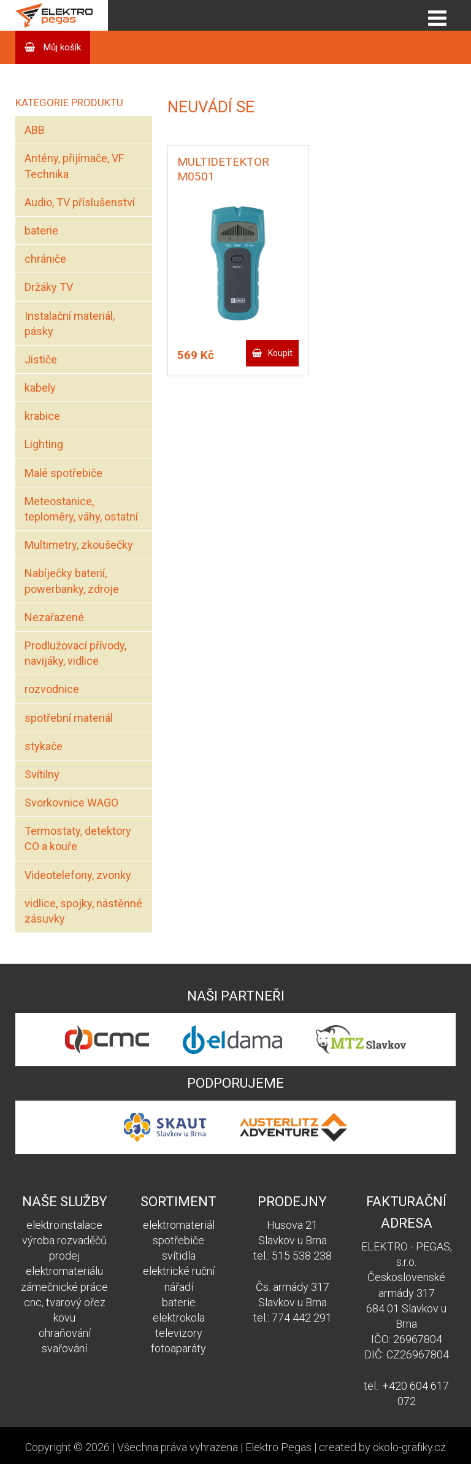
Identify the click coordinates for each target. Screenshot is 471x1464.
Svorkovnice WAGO (71, 802)
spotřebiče (178, 1240)
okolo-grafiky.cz (409, 1447)
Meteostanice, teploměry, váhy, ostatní (81, 509)
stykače (44, 746)
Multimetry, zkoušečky (79, 544)
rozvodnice (52, 689)
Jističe (41, 359)
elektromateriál (179, 1224)
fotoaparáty (178, 1348)
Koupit (280, 353)
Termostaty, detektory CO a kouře (78, 838)
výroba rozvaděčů (64, 1240)
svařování (64, 1348)
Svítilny (42, 774)
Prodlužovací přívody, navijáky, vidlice (75, 653)
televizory (178, 1333)
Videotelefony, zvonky (78, 875)
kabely (40, 387)
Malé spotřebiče (63, 473)
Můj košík (61, 47)
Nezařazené (54, 617)
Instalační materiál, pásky (70, 323)
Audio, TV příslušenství (80, 202)
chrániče (45, 258)
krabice (42, 415)
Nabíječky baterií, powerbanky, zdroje (72, 581)
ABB (35, 129)
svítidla (179, 1255)
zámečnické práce (64, 1286)
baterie (41, 230)
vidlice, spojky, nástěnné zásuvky (83, 911)
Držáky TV (49, 287)
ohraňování (65, 1333)
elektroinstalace (64, 1224)
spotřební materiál (69, 717)
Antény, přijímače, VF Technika (74, 166)
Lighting (44, 444)
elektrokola (179, 1317)
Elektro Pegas (278, 1447)
